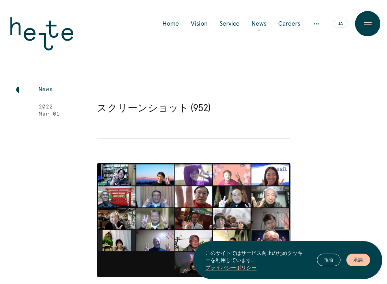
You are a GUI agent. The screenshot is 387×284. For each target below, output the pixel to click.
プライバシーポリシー (231, 267)
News (258, 24)
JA (340, 24)
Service (230, 24)
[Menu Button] (367, 23)
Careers (289, 24)
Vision (199, 24)
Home (170, 24)
